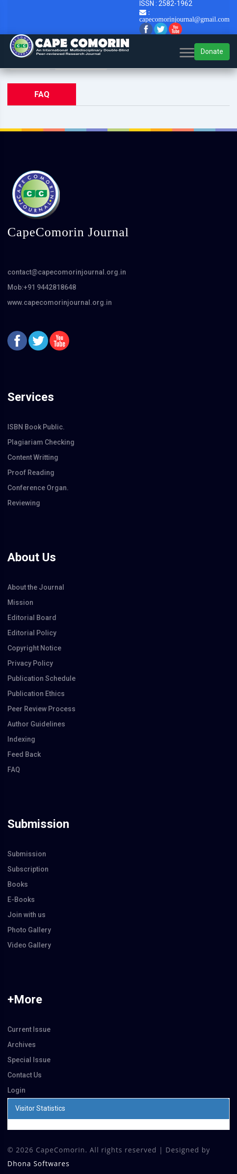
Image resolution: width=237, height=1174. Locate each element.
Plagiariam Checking (41, 442)
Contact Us (24, 1075)
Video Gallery (29, 945)
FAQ (13, 770)
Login (16, 1090)
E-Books (21, 899)
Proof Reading (30, 472)
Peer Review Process (41, 709)
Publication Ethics (36, 694)
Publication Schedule (41, 678)
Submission (26, 854)
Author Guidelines (36, 724)
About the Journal (35, 587)
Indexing (21, 739)
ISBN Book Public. (36, 427)
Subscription (28, 869)
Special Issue (29, 1060)
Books (17, 884)
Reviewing (23, 503)
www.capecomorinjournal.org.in (59, 302)
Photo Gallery (29, 930)
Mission (20, 602)
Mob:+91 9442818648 (41, 287)
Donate (212, 51)
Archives (21, 1045)
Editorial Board (31, 618)
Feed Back (24, 754)
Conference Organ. (38, 488)
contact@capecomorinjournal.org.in (66, 272)
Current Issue (29, 1029)
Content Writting (32, 457)
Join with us (26, 915)
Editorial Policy (31, 633)
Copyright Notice (34, 648)
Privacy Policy (30, 663)
